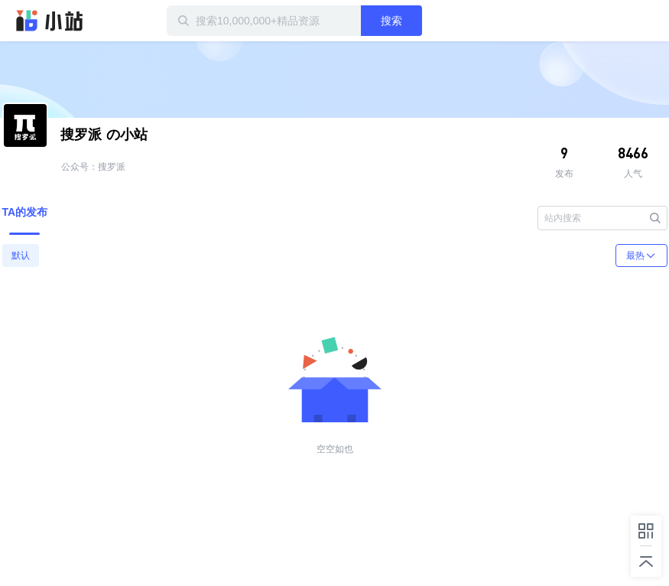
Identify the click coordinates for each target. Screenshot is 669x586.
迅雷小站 (49, 20)
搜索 (391, 21)
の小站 (104, 134)
